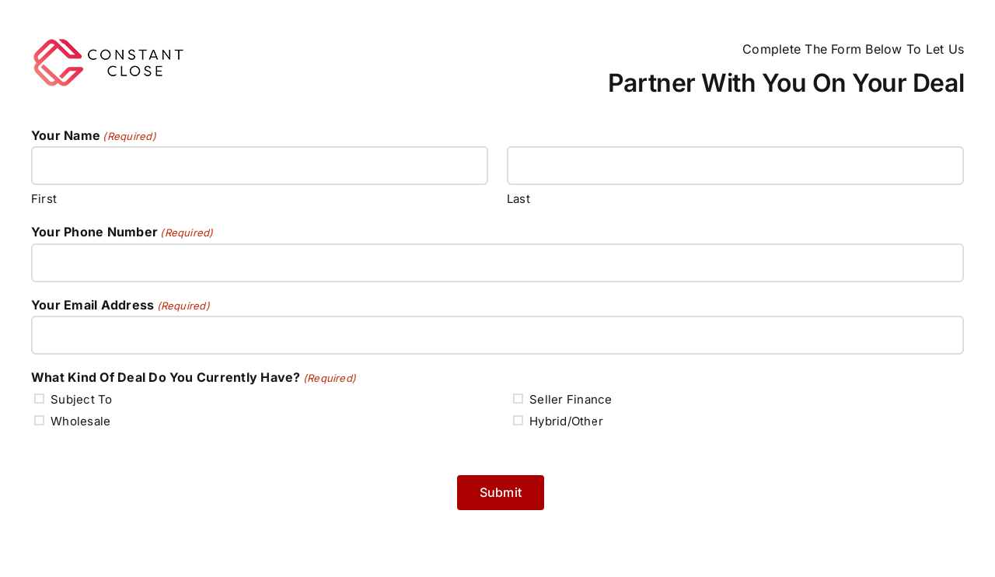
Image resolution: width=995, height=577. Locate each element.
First (44, 198)
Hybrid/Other (566, 421)
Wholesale (80, 421)
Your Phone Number (122, 232)
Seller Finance (570, 399)
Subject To (81, 399)
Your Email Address (120, 305)
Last (518, 198)
